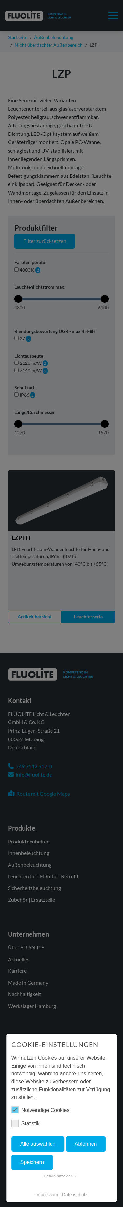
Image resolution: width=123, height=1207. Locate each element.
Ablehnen (86, 1144)
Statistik (25, 1123)
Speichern (32, 1162)
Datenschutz (75, 1194)
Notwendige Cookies (40, 1109)
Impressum (46, 1194)
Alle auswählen (38, 1144)
